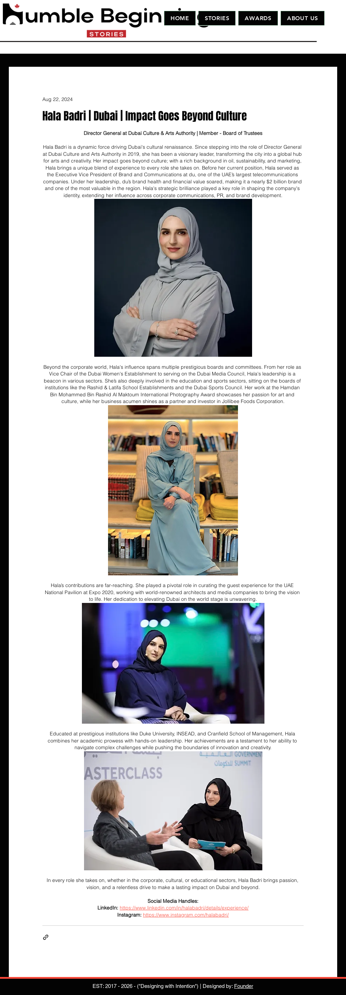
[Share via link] (45, 937)
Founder (243, 986)
